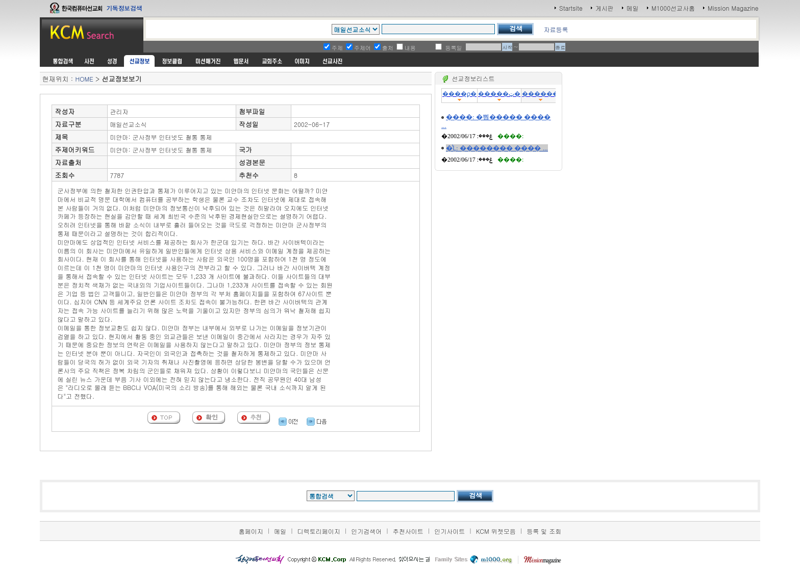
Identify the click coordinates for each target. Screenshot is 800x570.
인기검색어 (366, 531)
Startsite (571, 8)
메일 (633, 8)
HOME (84, 78)
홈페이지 (251, 531)
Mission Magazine (733, 8)
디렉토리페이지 (318, 531)
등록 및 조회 (544, 531)
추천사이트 (408, 531)
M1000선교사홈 (673, 8)
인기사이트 (449, 531)
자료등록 (555, 29)
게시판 (604, 8)
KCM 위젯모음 (496, 531)
